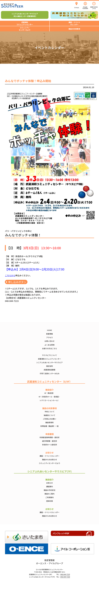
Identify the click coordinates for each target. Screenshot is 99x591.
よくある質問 (50, 345)
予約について (49, 411)
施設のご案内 (50, 493)
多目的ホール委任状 (49, 444)
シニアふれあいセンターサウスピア (49, 362)
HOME (49, 330)
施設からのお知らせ (49, 459)
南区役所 (49, 366)
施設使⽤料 (49, 422)
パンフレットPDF (61, 533)
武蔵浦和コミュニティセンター (49, 359)
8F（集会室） (49, 393)
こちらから (10, 275)
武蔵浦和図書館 (49, 369)
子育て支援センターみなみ (49, 373)
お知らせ (49, 483)
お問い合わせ (50, 341)
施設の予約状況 (49, 490)
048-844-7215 (65, 574)
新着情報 (49, 334)
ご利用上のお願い (49, 419)
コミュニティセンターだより (49, 463)
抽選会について (49, 415)
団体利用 (49, 501)
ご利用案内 (49, 497)
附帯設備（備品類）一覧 (49, 426)
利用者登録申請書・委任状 (49, 437)
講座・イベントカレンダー (49, 456)
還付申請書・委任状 (49, 441)
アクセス (49, 337)
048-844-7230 (65, 577)
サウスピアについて (49, 355)
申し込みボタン (17, 282)
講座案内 (49, 486)
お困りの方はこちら (49, 348)
